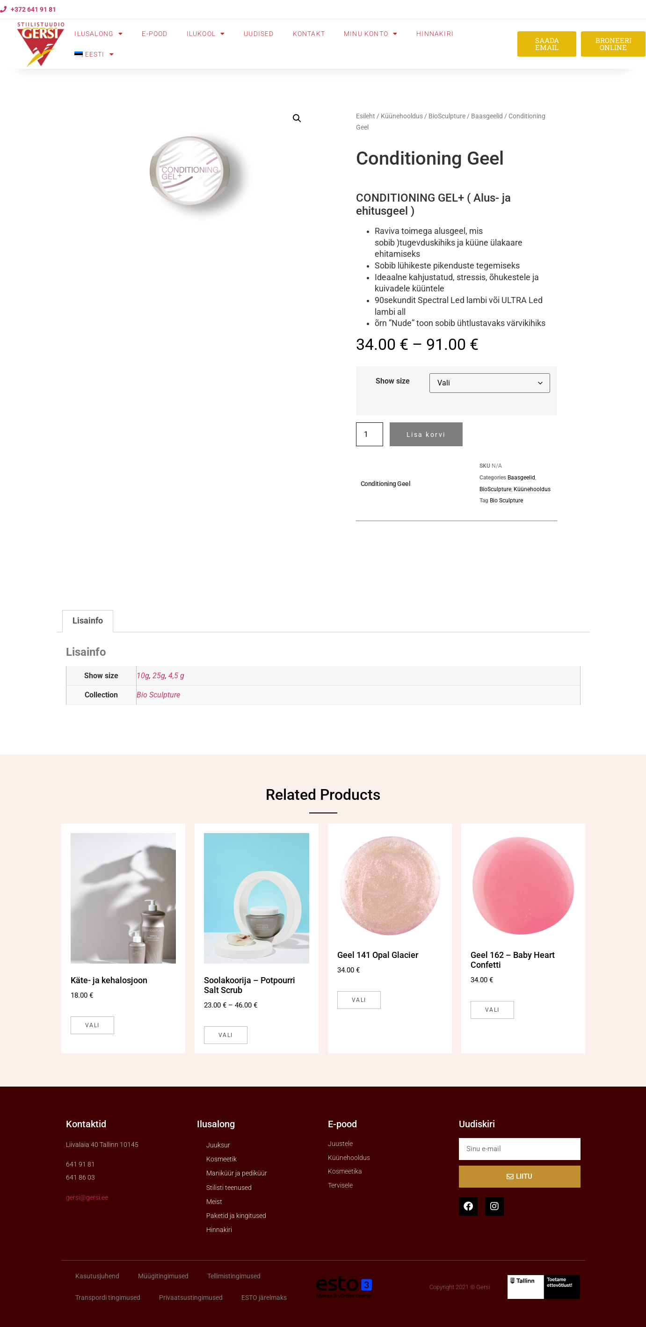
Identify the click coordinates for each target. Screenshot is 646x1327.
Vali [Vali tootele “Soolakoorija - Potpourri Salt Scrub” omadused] (225, 1035)
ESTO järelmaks (264, 1297)
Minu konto (371, 34)
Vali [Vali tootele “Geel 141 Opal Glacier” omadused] (359, 1000)
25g (158, 675)
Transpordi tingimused (107, 1297)
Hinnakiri (435, 33)
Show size (393, 381)
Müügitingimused (163, 1276)
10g (143, 675)
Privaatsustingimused (191, 1297)
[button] (297, 118)
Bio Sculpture (506, 500)
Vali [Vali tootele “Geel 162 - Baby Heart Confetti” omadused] (492, 1010)
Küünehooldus (402, 116)
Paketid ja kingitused (236, 1215)
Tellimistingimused (234, 1276)
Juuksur (218, 1145)
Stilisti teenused (229, 1187)
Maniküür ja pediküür (236, 1173)
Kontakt (309, 33)
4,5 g (176, 675)
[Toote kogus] (369, 434)
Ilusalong (98, 34)
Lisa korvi (426, 434)
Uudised (259, 33)
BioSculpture (446, 116)
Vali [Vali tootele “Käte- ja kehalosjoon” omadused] (92, 1025)
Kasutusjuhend (97, 1276)
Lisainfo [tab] (88, 620)
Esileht (365, 116)
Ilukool (206, 34)
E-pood (154, 33)
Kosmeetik (221, 1159)
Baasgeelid (487, 116)
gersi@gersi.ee (87, 1197)
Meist (214, 1201)
